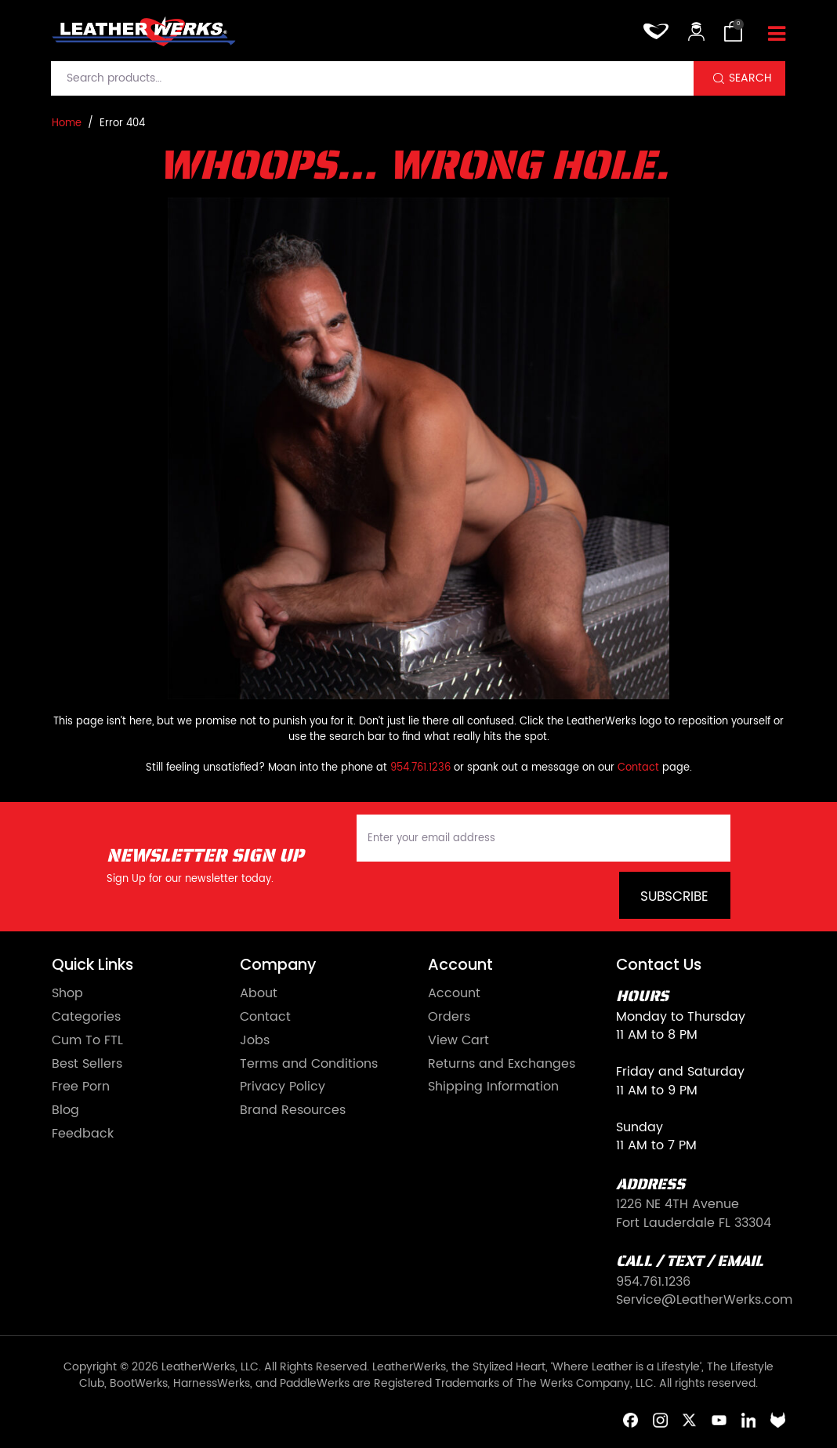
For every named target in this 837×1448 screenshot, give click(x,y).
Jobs (255, 1041)
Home (67, 124)
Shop (67, 994)
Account (454, 994)
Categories (86, 1017)
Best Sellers (87, 1064)
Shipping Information (493, 1087)
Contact (638, 768)
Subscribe (674, 897)
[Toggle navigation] (776, 34)
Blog (65, 1110)
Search (750, 78)
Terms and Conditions (309, 1064)
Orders (449, 1017)
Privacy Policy (282, 1087)
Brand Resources (293, 1110)
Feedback (83, 1134)
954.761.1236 (420, 768)
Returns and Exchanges (501, 1064)
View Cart (458, 1041)
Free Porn (81, 1087)
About (258, 994)
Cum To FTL (87, 1041)
